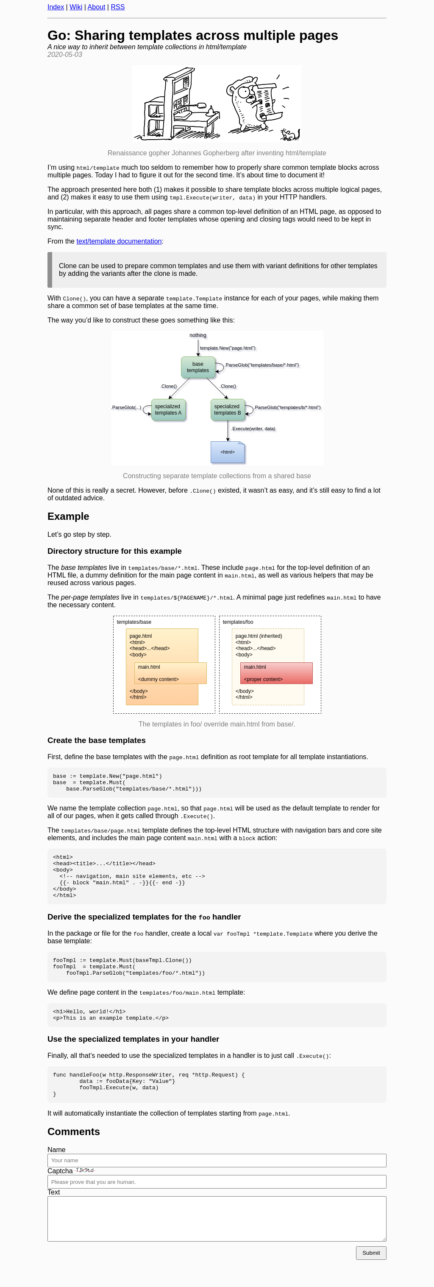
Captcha (71, 1195)
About (97, 7)
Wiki (76, 7)
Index (55, 7)
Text (53, 1216)
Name (56, 1174)
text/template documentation (118, 241)
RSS (118, 7)
